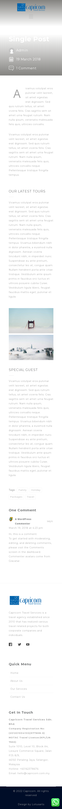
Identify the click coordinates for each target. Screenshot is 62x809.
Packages (16, 496)
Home (14, 672)
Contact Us (17, 696)
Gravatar (14, 560)
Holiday (36, 490)
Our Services (18, 688)
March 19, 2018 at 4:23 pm (26, 527)
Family (23, 490)
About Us (16, 680)
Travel (30, 496)
